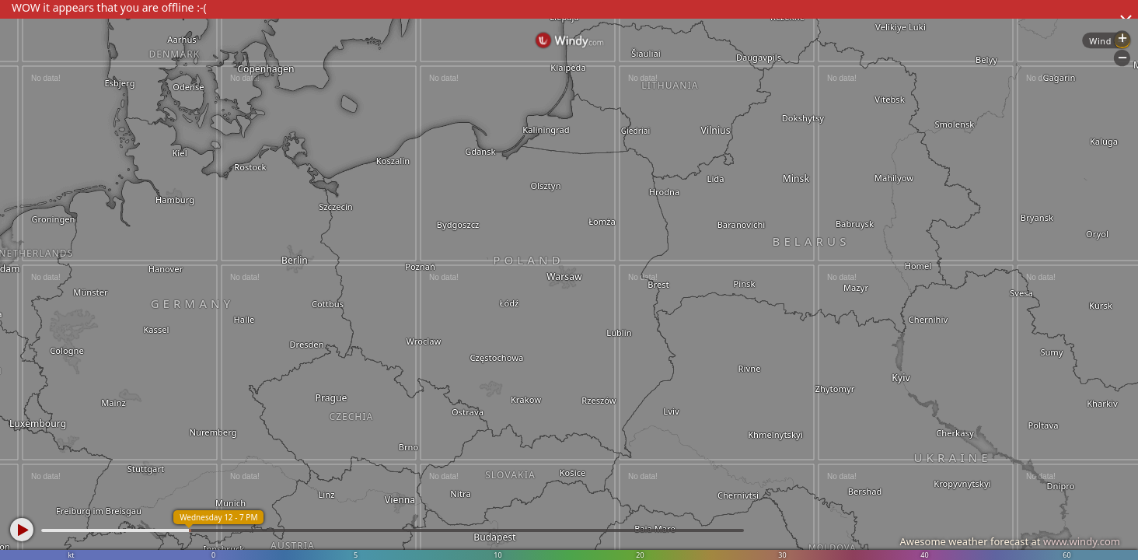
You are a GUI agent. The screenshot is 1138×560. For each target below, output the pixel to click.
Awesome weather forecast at (1009, 541)
